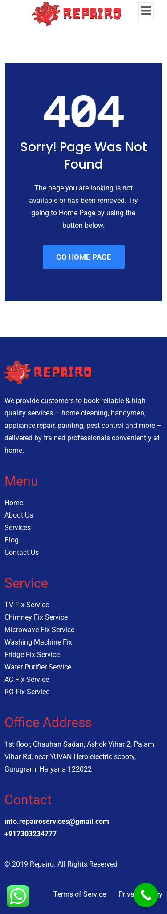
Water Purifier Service (37, 667)
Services (17, 527)
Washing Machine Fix (38, 642)
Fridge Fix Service (32, 654)
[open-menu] (146, 11)
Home (13, 503)
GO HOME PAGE (83, 257)
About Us (18, 515)
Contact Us (21, 552)
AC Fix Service (26, 679)
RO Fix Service (26, 692)
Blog (11, 540)
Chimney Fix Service (36, 617)
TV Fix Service (26, 605)
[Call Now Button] (146, 895)
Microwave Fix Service (39, 629)
